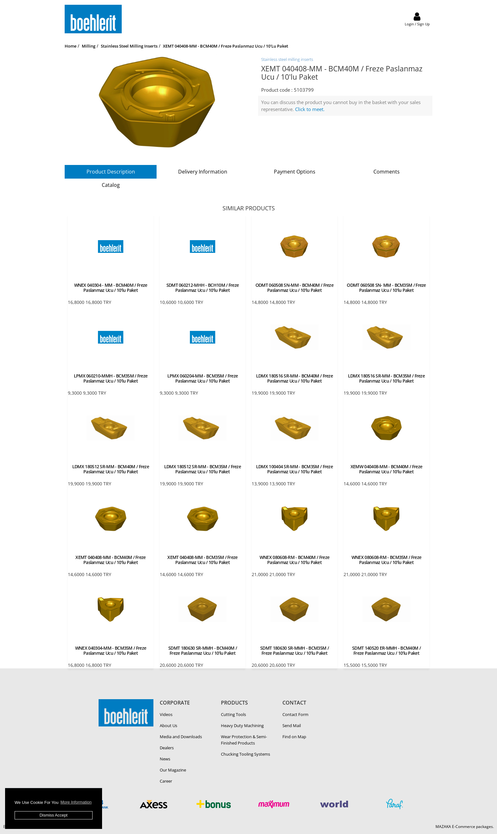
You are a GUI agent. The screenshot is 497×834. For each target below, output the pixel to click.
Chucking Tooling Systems (245, 754)
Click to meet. (310, 109)
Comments (386, 171)
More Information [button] (76, 802)
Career (166, 781)
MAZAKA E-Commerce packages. (465, 826)
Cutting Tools (233, 714)
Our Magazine (173, 770)
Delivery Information (202, 171)
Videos (166, 714)
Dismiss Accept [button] (54, 815)
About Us (168, 725)
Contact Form (295, 714)
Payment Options (294, 171)
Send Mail (291, 725)
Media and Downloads (181, 736)
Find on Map (294, 736)
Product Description (111, 171)
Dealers (167, 748)
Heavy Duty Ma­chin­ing (242, 725)
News (165, 759)
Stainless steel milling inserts (287, 59)
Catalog (111, 184)
